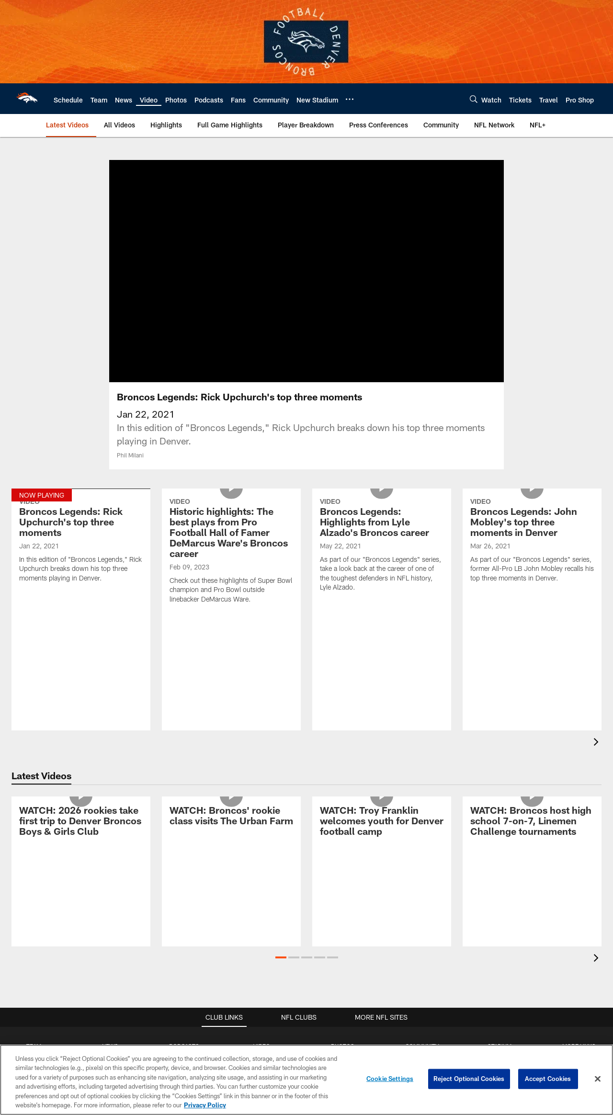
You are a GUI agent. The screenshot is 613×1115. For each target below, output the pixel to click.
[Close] (597, 1079)
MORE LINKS (579, 832)
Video (422, 966)
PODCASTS (184, 832)
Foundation (422, 895)
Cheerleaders (343, 895)
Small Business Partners (578, 951)
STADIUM (499, 832)
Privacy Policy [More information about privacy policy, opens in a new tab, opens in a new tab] (205, 1105)
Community (342, 879)
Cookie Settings (389, 1078)
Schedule (34, 847)
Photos (422, 950)
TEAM (33, 832)
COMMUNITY (422, 832)
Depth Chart (33, 879)
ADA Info (499, 926)
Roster (33, 863)
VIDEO (261, 832)
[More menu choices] (349, 99)
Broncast (183, 871)
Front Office (34, 910)
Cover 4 (110, 871)
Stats (34, 926)
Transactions (34, 966)
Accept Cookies (548, 1078)
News (422, 935)
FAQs (579, 863)
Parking (499, 887)
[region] (306, 1080)
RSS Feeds (579, 974)
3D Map (499, 871)
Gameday (342, 847)
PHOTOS (342, 832)
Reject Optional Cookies (469, 1078)
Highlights (262, 847)
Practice (342, 863)
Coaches (34, 895)
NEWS (110, 832)
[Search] (473, 98)
